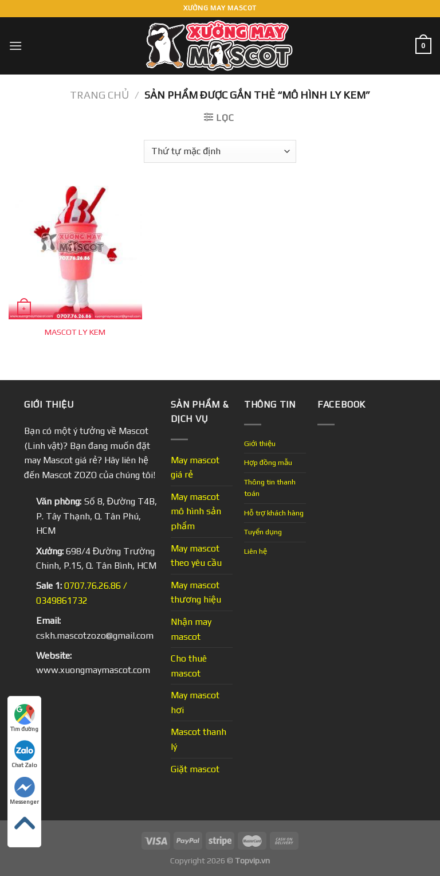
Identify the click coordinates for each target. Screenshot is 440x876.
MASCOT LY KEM (75, 332)
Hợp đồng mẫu (268, 462)
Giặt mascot (195, 769)
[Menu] (15, 46)
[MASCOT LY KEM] (75, 252)
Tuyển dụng (263, 531)
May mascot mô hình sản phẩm (196, 511)
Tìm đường (24, 718)
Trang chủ (99, 95)
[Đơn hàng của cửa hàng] (220, 151)
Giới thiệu (260, 443)
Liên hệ (255, 551)
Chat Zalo (24, 754)
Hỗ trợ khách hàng (274, 513)
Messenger (24, 791)
